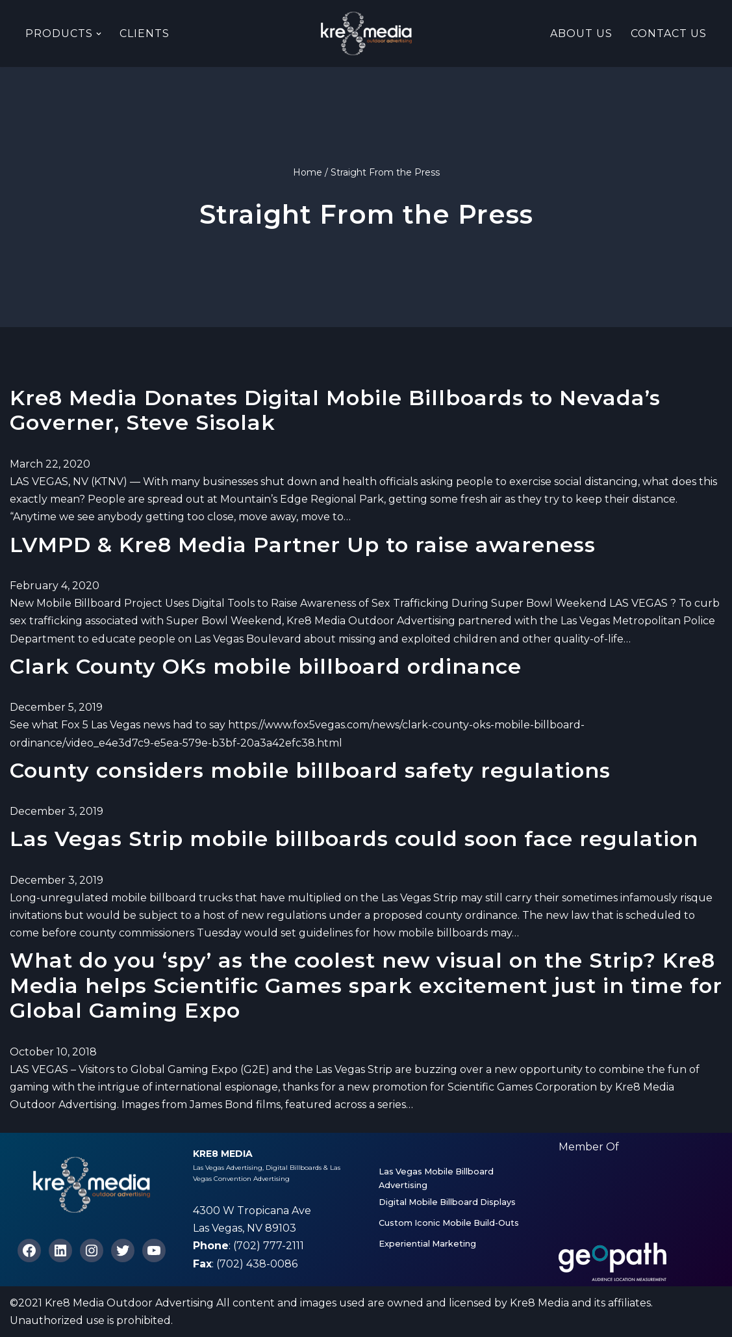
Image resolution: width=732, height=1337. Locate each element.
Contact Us (669, 33)
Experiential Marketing (427, 1244)
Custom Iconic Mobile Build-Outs (449, 1223)
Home (307, 172)
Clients (145, 33)
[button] (98, 33)
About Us (581, 33)
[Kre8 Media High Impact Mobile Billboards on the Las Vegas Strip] (366, 33)
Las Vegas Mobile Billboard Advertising (436, 1178)
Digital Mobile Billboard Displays (447, 1202)
